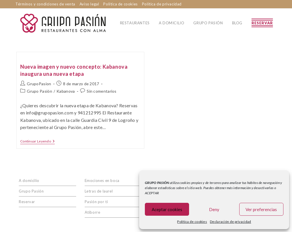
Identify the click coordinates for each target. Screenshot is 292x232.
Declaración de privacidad (230, 221)
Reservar (27, 201)
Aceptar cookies (167, 209)
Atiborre (92, 212)
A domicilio (29, 180)
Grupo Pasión (39, 91)
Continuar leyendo (37, 141)
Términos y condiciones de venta (45, 4)
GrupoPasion (39, 83)
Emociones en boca (102, 180)
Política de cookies (192, 221)
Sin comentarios (102, 91)
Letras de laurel (99, 191)
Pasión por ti (96, 201)
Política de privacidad (162, 4)
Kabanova (65, 91)
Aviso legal (89, 4)
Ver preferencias (261, 209)
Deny (214, 209)
